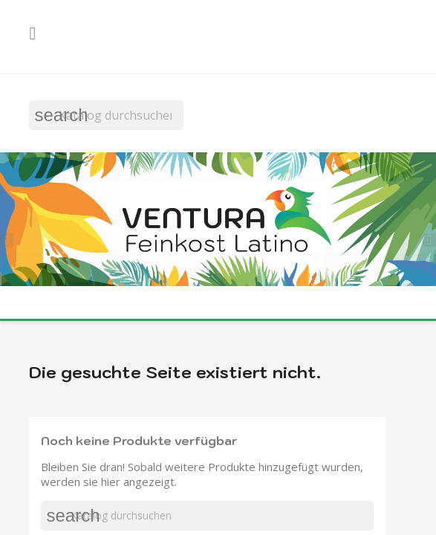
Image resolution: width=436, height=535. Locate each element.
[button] (11, 238)
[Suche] (106, 115)
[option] (218, 220)
